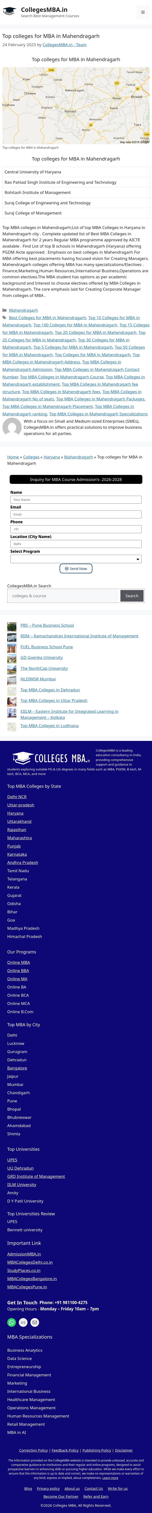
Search (131, 595)
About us (72, 1488)
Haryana (52, 457)
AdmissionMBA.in (24, 1254)
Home (13, 457)
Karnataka (17, 854)
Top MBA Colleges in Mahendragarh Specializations (98, 414)
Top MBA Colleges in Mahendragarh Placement (47, 406)
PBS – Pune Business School (47, 625)
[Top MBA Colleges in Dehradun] (11, 692)
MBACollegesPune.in (27, 1287)
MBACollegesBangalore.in (32, 1278)
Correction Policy (33, 1450)
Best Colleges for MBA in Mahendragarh (47, 317)
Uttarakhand (19, 821)
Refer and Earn (96, 1496)
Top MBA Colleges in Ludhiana (50, 725)
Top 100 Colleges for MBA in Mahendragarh (75, 325)
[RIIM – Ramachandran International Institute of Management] (11, 638)
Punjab (14, 846)
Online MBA (18, 962)
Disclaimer (124, 1450)
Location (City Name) (30, 536)
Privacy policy (48, 1488)
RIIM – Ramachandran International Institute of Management (79, 636)
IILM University (21, 1184)
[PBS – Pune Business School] (11, 627)
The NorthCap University (44, 668)
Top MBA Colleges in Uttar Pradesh (54, 700)
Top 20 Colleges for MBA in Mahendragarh (95, 332)
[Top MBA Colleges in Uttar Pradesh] (11, 702)
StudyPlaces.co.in (24, 1270)
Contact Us (93, 1488)
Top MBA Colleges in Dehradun (50, 690)
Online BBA (18, 970)
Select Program (25, 551)
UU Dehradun (20, 1168)
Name (16, 492)
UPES (12, 1160)
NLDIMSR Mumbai (38, 679)
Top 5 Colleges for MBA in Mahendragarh (73, 347)
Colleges (31, 457)
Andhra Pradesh (22, 862)
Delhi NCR (17, 796)
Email (15, 507)
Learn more (110, 1478)
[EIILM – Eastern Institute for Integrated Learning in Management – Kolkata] (11, 713)
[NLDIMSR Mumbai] (11, 681)
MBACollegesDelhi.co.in (30, 1262)
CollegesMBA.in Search (29, 586)
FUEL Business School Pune (47, 646)
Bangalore (17, 1068)
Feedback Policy (65, 1450)
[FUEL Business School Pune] (11, 649)
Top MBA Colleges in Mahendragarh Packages (100, 399)
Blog (28, 1488)
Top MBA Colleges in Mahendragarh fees (61, 391)
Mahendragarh (23, 310)
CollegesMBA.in (44, 9)
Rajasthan (16, 829)
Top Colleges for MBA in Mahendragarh (93, 354)
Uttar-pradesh (20, 805)
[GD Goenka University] (11, 659)
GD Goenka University (42, 657)
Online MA (17, 979)
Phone (16, 521)
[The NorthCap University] (11, 670)
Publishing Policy (97, 1450)
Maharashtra (19, 838)
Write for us (118, 1488)
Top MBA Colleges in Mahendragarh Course (62, 377)
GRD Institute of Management (36, 1176)
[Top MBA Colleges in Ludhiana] (11, 728)
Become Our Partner (60, 1496)
